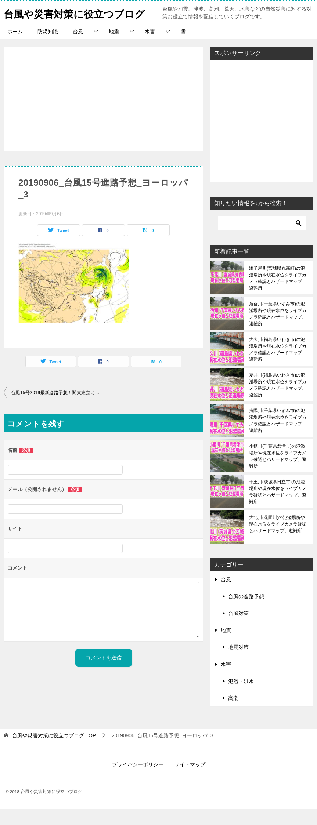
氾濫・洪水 (241, 697)
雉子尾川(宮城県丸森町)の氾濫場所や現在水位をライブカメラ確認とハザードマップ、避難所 (277, 294)
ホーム (15, 48)
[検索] (262, 239)
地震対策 (238, 663)
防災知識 (47, 48)
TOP (54, 752)
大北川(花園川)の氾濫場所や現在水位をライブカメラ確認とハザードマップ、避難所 (277, 540)
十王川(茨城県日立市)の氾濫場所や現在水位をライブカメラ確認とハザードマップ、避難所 (277, 507)
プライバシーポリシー (137, 781)
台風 (78, 48)
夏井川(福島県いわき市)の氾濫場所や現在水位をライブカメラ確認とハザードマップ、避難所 (277, 401)
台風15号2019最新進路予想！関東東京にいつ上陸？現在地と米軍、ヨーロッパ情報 (57, 408)
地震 (114, 48)
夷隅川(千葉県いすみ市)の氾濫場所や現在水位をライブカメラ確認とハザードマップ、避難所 (277, 436)
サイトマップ (189, 781)
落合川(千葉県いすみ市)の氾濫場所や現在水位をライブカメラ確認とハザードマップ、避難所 (277, 329)
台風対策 (238, 629)
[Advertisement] (103, 111)
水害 (150, 48)
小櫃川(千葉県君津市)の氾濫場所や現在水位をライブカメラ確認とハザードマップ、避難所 (277, 472)
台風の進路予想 (246, 612)
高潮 (233, 714)
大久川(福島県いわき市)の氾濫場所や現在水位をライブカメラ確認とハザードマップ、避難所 (277, 365)
